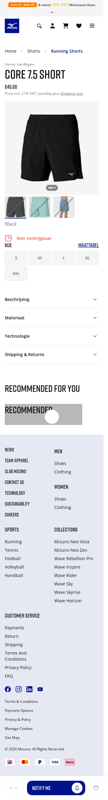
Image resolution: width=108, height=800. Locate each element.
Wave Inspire (67, 567)
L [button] (64, 258)
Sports (12, 529)
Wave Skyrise (67, 592)
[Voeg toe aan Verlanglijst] (96, 788)
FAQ (9, 676)
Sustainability (17, 504)
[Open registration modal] (52, 26)
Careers (12, 515)
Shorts (33, 51)
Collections (66, 529)
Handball (14, 575)
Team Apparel (16, 460)
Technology (15, 493)
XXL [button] (16, 273)
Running (13, 541)
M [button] (40, 258)
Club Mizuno (15, 471)
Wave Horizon (68, 600)
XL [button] (87, 258)
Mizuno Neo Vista (71, 541)
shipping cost (71, 93)
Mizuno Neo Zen (70, 550)
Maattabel (88, 245)
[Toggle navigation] (92, 25)
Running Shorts (67, 51)
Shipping (14, 644)
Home (10, 51)
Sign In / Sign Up (22, 4)
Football (13, 558)
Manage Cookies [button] (19, 729)
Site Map (12, 738)
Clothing (62, 472)
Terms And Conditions (16, 656)
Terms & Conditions (21, 701)
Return (12, 636)
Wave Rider (65, 575)
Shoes (60, 463)
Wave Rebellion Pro (73, 558)
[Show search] (39, 26)
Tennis (11, 550)
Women (61, 486)
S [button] (16, 258)
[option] (15, 207)
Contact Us (14, 482)
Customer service (22, 615)
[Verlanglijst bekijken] (79, 26)
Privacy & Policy (18, 720)
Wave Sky (63, 584)
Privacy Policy (18, 667)
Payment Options (19, 711)
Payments (14, 628)
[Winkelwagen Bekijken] (65, 26)
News (9, 450)
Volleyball (14, 567)
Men (58, 451)
